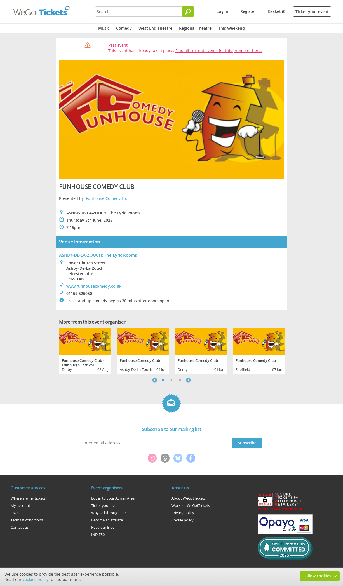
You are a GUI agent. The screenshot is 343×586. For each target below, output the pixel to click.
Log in (222, 11)
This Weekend (231, 28)
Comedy (124, 28)
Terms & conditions (27, 519)
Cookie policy (183, 519)
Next (188, 380)
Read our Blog (102, 527)
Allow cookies (318, 575)
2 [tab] (171, 380)
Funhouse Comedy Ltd (107, 198)
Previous (155, 380)
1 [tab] (163, 380)
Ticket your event (312, 11)
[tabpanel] (85, 350)
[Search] (188, 11)
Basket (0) (277, 11)
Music (103, 28)
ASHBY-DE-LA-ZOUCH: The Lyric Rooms (98, 255)
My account (20, 505)
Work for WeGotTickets (191, 505)
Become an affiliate (107, 519)
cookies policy (35, 579)
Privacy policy (183, 512)
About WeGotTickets (189, 498)
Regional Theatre (195, 28)
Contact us (20, 527)
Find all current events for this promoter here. (218, 50)
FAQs (15, 512)
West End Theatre (155, 28)
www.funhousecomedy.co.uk (93, 286)
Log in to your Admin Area (113, 498)
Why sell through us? (108, 512)
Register (248, 11)
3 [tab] (180, 380)
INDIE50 (98, 534)
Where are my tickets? (29, 498)
